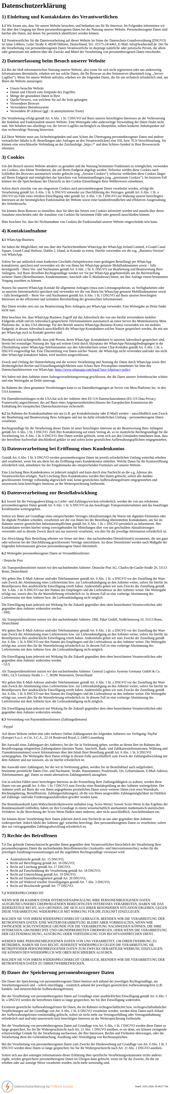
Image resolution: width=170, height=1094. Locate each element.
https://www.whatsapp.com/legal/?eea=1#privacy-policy (93, 369)
